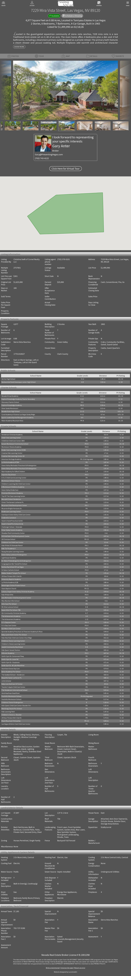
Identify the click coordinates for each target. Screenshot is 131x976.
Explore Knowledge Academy (12, 405)
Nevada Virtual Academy (10, 396)
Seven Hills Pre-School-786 (11, 610)
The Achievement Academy (11, 616)
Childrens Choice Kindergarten (12, 702)
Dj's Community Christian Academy (14, 613)
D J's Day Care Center (9, 625)
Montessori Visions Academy (11, 447)
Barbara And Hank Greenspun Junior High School (19, 382)
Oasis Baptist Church (9, 588)
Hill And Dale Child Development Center (15, 536)
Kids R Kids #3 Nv (7, 595)
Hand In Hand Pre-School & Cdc (12, 524)
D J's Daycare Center (9, 622)
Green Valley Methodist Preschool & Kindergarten (19, 465)
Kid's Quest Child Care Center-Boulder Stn (16, 705)
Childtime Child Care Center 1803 (13, 441)
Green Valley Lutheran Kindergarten (14, 555)
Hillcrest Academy (8, 653)
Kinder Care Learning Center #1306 (14, 450)
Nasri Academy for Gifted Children (13, 472)
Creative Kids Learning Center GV (13, 456)
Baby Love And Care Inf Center (12, 684)
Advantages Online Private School (13, 585)
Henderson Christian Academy (12, 435)
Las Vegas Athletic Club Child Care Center (16, 724)
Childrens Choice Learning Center (13, 641)
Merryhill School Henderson (11, 499)
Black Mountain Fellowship (11, 721)
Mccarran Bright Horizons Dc (12, 508)
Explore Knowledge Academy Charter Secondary (18, 399)
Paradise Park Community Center (13, 533)
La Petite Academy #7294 (10, 462)
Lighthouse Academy (9, 558)
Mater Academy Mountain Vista (12, 421)
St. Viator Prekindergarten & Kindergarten (16, 561)
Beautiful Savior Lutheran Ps (11, 678)
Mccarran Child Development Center (14, 505)
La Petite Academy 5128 (10, 582)
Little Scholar (6, 681)
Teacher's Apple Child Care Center (13, 687)
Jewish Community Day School (12, 647)
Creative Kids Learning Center (12, 453)
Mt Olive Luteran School (10, 607)
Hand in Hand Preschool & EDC (12, 521)
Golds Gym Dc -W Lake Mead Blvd (13, 665)
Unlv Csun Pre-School (9, 604)
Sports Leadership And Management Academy (17, 418)
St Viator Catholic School (10, 570)
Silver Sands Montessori (10, 408)
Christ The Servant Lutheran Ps (12, 502)
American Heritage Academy (11, 459)
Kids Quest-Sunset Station (11, 650)
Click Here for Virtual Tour (66, 168)
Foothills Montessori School (11, 696)
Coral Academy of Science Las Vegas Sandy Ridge (18, 414)
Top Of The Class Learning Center (13, 496)
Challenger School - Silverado (12, 527)
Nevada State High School (11, 411)
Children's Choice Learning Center (13, 644)
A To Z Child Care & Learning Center (14, 478)
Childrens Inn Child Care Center (12, 542)
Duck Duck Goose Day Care (11, 669)
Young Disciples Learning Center (13, 552)
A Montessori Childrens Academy (13, 487)
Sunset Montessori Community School (15, 444)
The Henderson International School (14, 690)
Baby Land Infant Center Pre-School (14, 635)
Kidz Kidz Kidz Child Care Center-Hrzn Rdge (17, 638)
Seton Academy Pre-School (11, 672)
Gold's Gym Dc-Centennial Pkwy (13, 656)
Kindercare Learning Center (11, 512)
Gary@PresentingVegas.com (49, 154)
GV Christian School (8, 539)
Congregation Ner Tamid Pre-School (14, 564)
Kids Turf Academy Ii (9, 548)
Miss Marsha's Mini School (11, 601)
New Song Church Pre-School (12, 709)
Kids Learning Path (8, 712)
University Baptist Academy (11, 579)
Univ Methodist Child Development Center (16, 598)
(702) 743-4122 (42, 158)
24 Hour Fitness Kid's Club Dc (12, 576)
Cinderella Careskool (9, 518)
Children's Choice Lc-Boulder (12, 715)
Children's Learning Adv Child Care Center (16, 484)
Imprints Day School (9, 475)
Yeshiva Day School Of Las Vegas (13, 567)
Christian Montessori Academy (12, 493)
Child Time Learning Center (11, 438)
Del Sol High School (8, 379)
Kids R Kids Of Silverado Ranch (12, 545)
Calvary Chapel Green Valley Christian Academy (18, 592)
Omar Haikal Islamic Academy (12, 530)
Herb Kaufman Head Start (11, 693)
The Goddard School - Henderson (13, 675)
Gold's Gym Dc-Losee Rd (10, 659)
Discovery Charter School (10, 402)
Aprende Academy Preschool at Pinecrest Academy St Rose (22, 632)
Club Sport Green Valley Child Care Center (16, 515)
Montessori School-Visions (11, 481)
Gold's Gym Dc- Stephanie (11, 662)
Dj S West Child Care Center (11, 629)
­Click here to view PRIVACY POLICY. (93, 964)
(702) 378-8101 (63, 259)
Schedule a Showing (72, 16)
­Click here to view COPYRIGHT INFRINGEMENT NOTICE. (61, 964)
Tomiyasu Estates (82, 20)
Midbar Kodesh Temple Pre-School (14, 573)
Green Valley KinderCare (10, 490)
